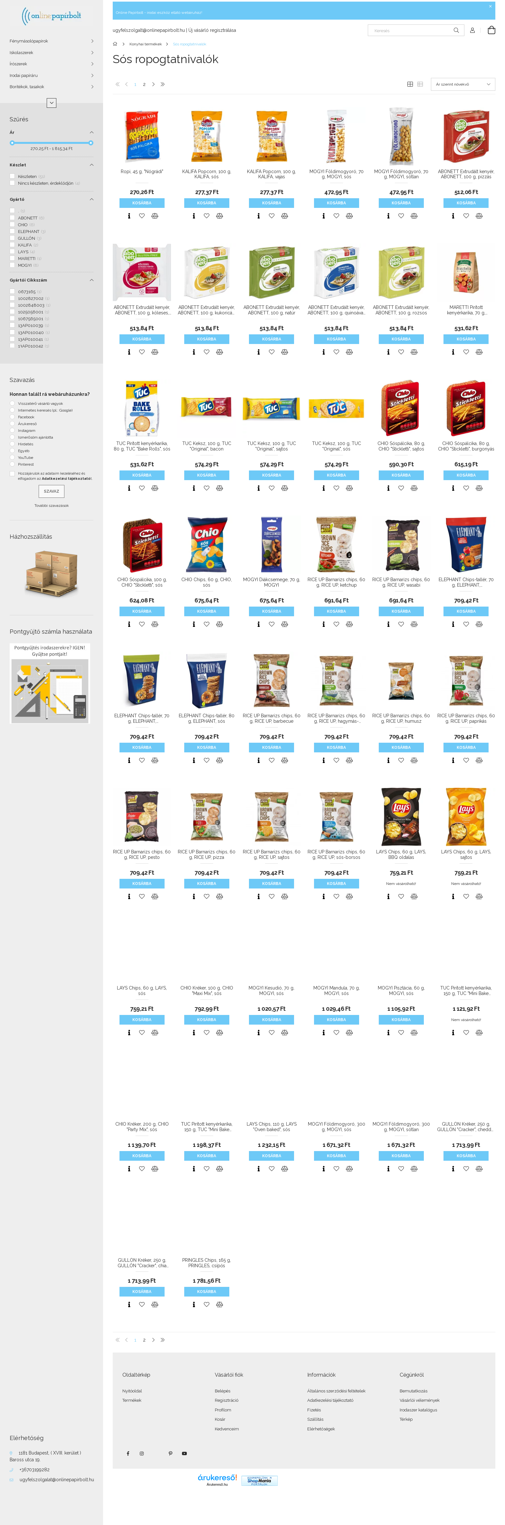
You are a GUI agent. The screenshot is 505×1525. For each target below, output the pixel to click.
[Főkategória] (116, 44)
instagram (142, 1453)
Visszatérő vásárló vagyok (40, 403)
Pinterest (26, 464)
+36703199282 (35, 1469)
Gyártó (17, 199)
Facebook (26, 417)
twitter (156, 1453)
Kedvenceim (227, 1429)
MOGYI (28, 265)
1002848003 (34, 305)
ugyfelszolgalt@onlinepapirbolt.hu (149, 30)
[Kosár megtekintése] (488, 30)
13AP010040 (34, 332)
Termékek (131, 1400)
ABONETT (31, 218)
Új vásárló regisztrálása (212, 30)
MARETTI (30, 258)
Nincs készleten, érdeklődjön (49, 183)
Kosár (220, 1419)
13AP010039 (33, 325)
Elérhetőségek (321, 1429)
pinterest (170, 1453)
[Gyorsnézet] (129, 216)
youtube (184, 1453)
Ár (12, 132)
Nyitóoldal (132, 1391)
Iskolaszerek (21, 52)
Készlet (18, 165)
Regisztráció (226, 1400)
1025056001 (33, 312)
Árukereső (27, 424)
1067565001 (33, 318)
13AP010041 (33, 339)
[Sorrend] (463, 84)
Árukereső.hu (217, 1484)
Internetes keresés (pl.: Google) (45, 410)
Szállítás (315, 1419)
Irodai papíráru (24, 75)
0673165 (30, 291)
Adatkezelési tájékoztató (330, 1400)
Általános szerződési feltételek (336, 1391)
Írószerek (18, 63)
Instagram (26, 430)
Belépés (222, 1391)
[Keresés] (416, 30)
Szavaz (51, 491)
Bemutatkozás (413, 1391)
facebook (127, 1453)
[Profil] (472, 30)
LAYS (26, 251)
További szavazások (51, 505)
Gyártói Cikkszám (28, 280)
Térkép (406, 1419)
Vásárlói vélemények (420, 1400)
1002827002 (34, 298)
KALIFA (28, 245)
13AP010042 (33, 346)
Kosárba (141, 203)
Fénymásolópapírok (29, 41)
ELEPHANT (32, 231)
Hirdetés (25, 444)
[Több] (51, 103)
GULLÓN (30, 238)
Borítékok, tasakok (27, 86)
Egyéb (23, 451)
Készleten (31, 176)
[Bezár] (490, 6)
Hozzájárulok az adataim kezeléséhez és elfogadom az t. (55, 476)
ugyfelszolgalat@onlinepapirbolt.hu (57, 1479)
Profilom (223, 1410)
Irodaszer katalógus (418, 1410)
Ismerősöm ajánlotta (35, 437)
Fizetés (314, 1410)
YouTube (25, 457)
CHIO (26, 224)
